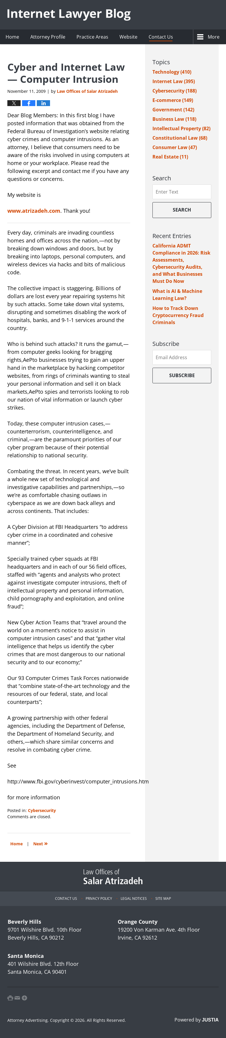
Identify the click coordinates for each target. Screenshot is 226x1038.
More (214, 37)
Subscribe (182, 375)
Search (182, 210)
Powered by (197, 1019)
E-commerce (172, 100)
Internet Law (173, 81)
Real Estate (170, 157)
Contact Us (161, 37)
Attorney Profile (47, 37)
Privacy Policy (99, 898)
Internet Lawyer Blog (69, 15)
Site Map (163, 898)
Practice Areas (92, 37)
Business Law (174, 119)
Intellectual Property (181, 128)
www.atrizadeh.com (33, 210)
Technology (171, 72)
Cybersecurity (42, 810)
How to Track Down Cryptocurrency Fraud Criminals (178, 315)
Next (40, 843)
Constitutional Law (179, 138)
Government (173, 109)
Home (12, 37)
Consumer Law (174, 147)
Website (128, 37)
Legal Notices (134, 898)
